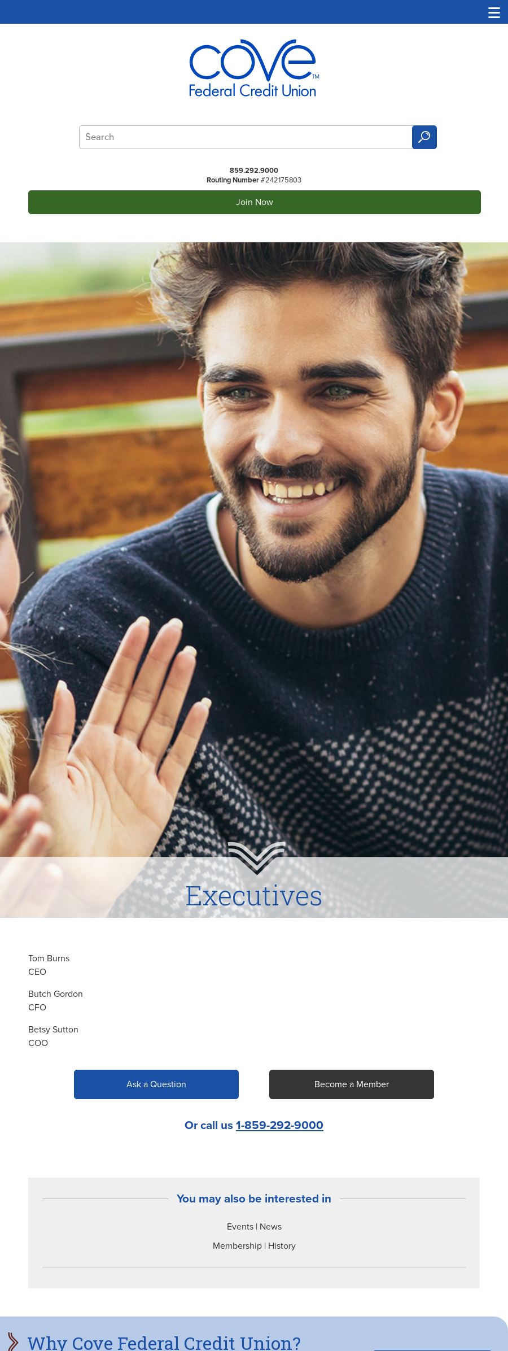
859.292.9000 (254, 170)
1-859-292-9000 (279, 1125)
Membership (237, 1246)
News (271, 1226)
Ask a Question (156, 1084)
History (282, 1246)
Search (424, 137)
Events (240, 1226)
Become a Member (351, 1084)
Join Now (254, 202)
